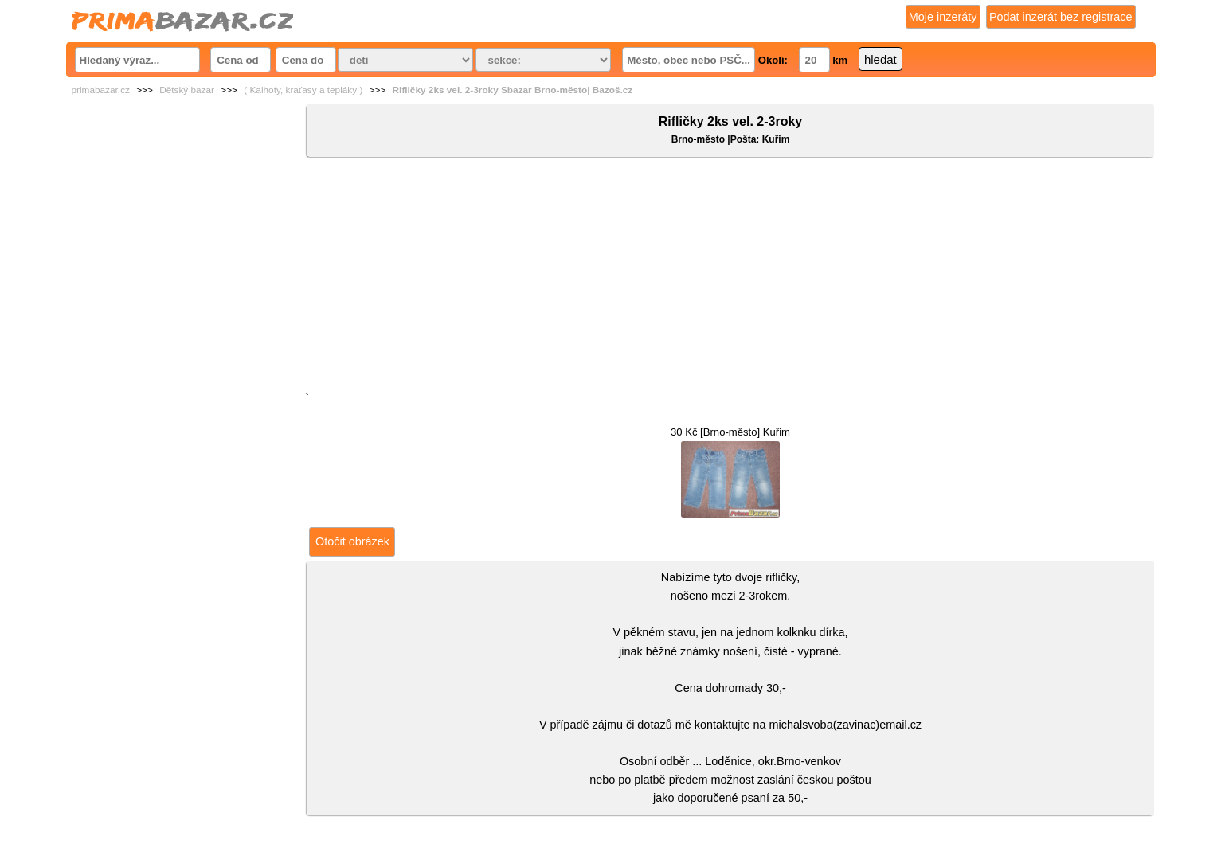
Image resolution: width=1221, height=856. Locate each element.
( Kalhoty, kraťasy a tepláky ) (303, 90)
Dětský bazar (186, 90)
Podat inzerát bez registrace (1061, 16)
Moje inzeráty (943, 16)
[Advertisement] (730, 277)
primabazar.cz (101, 90)
